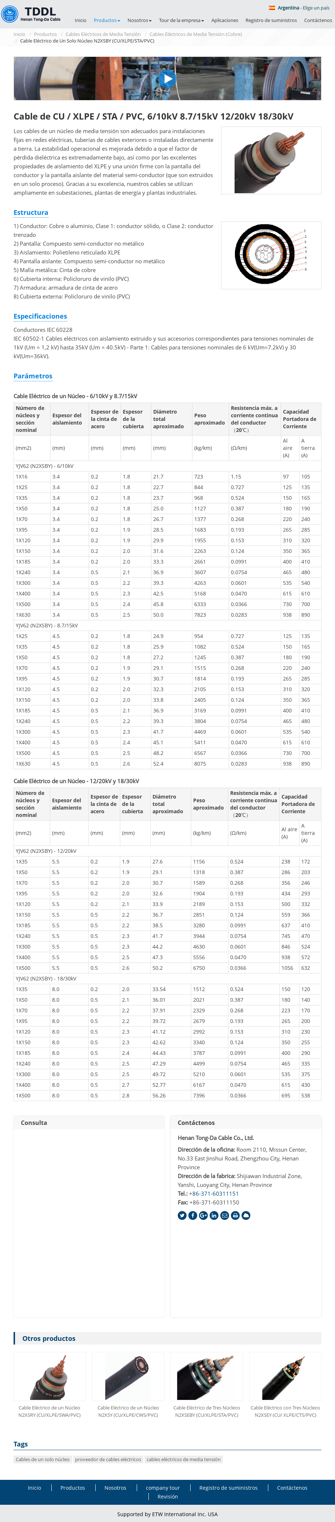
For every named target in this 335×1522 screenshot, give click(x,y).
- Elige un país (299, 7)
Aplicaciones (224, 20)
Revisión (168, 1496)
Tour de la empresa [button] (181, 20)
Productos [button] (107, 20)
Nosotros (115, 1487)
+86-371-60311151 (214, 1193)
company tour (163, 1487)
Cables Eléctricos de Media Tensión (103, 34)
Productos (45, 34)
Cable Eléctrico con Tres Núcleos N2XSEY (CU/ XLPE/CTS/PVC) (285, 1411)
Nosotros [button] (140, 20)
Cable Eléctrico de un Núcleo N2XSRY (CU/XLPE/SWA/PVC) (49, 1411)
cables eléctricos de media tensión (184, 1459)
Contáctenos (318, 20)
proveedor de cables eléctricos (108, 1459)
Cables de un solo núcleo (43, 1459)
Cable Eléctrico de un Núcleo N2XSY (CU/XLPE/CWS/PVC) (128, 1411)
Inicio (80, 20)
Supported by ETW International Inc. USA (167, 1514)
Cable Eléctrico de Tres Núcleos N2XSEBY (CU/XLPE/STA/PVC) (206, 1411)
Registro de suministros (271, 20)
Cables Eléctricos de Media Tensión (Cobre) (196, 34)
